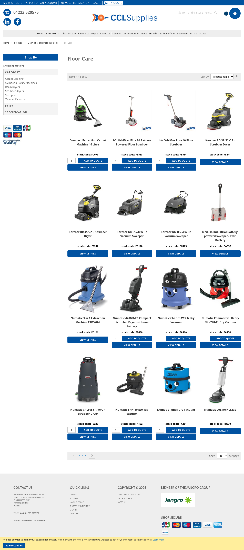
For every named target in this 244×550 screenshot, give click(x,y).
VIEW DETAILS (88, 167)
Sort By (205, 76)
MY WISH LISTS (12, 2)
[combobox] (198, 12)
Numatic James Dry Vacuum (176, 409)
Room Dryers (12, 87)
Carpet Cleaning (14, 78)
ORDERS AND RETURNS (80, 506)
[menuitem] (40, 33)
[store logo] (124, 15)
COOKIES (122, 501)
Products (18, 42)
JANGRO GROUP (77, 502)
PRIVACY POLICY (125, 498)
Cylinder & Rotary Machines (21, 82)
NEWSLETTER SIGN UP (75, 2)
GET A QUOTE (113, 2)
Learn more (158, 539)
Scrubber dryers (14, 91)
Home (6, 42)
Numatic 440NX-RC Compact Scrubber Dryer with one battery (132, 322)
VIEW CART (74, 513)
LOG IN (97, 2)
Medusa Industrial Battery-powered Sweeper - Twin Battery (220, 236)
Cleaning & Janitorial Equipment (43, 42)
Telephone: (26, 513)
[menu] (122, 33)
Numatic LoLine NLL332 (220, 409)
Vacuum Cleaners (15, 99)
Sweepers (10, 95)
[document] (122, 543)
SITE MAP (74, 498)
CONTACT (74, 494)
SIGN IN (73, 509)
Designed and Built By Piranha (29, 520)
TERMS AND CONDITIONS (129, 494)
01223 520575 (26, 12)
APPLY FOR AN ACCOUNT (41, 2)
